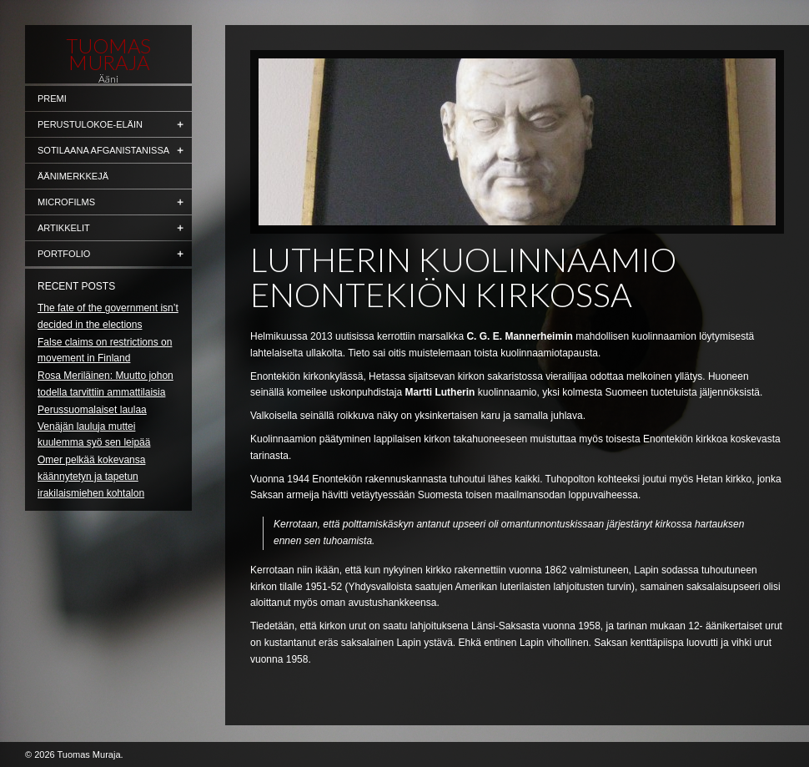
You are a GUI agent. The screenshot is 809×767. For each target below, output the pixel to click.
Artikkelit (64, 228)
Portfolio (64, 254)
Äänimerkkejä (73, 176)
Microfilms (66, 202)
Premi (52, 98)
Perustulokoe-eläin (90, 124)
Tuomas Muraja (108, 54)
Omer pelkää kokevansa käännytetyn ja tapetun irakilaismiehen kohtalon (91, 476)
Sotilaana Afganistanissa (103, 150)
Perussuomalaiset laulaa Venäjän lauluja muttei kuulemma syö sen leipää (94, 426)
